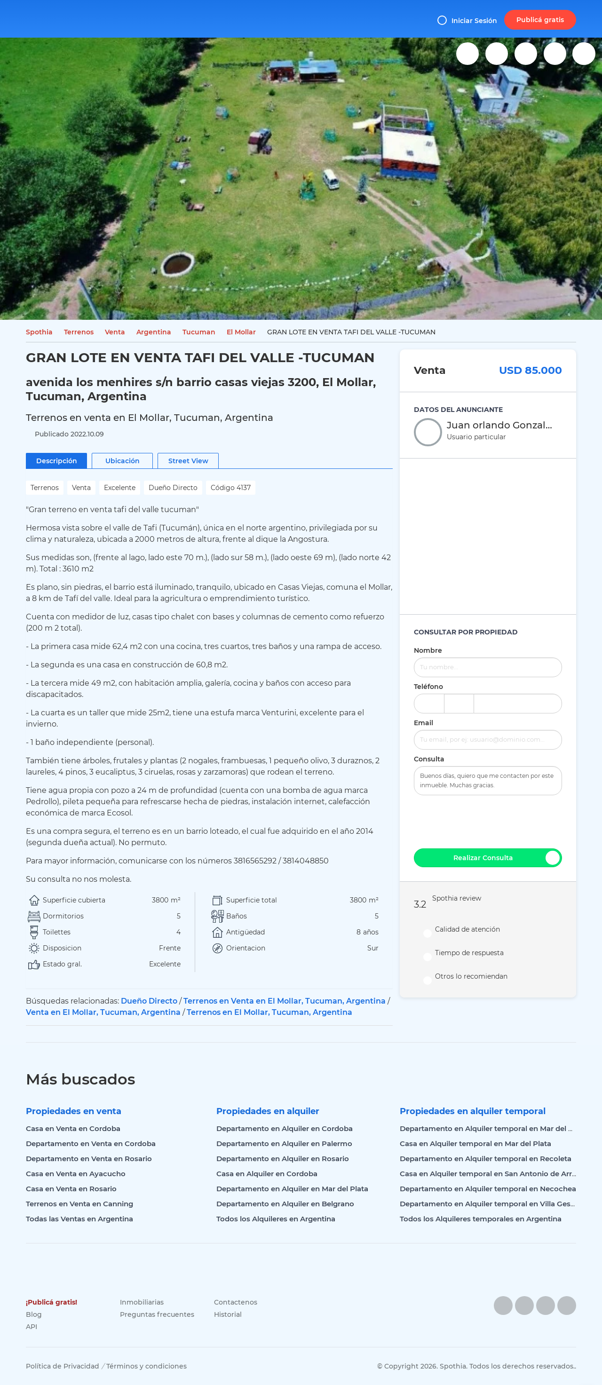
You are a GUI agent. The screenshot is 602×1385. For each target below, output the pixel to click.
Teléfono (428, 686)
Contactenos (235, 1302)
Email (423, 723)
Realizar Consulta (506, 858)
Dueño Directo (149, 1001)
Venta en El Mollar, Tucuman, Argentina (103, 1012)
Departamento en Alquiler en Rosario (282, 1158)
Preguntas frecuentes (157, 1314)
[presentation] (488, 820)
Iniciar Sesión (467, 20)
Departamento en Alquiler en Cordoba (284, 1128)
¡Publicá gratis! (51, 1302)
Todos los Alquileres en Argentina (275, 1218)
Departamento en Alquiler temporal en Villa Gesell (489, 1203)
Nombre (428, 650)
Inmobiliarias (142, 1302)
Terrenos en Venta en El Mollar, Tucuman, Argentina (284, 1001)
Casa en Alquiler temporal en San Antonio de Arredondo (500, 1173)
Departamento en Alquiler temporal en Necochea (488, 1188)
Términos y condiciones (146, 1366)
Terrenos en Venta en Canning (79, 1203)
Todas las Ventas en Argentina (79, 1218)
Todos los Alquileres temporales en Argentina (481, 1218)
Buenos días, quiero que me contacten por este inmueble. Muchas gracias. (488, 780)
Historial (228, 1314)
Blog (34, 1314)
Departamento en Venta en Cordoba (91, 1143)
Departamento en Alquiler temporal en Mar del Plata (493, 1128)
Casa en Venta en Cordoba (73, 1128)
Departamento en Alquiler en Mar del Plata (292, 1188)
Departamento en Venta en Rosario (89, 1158)
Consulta (429, 759)
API (31, 1326)
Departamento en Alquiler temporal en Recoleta (485, 1158)
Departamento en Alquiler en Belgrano (285, 1203)
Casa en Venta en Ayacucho (76, 1173)
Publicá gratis (540, 20)
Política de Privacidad (62, 1366)
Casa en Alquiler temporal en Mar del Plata (475, 1143)
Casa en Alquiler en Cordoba (266, 1173)
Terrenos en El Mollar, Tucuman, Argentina (269, 1012)
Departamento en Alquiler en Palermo (284, 1143)
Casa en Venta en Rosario (71, 1188)
